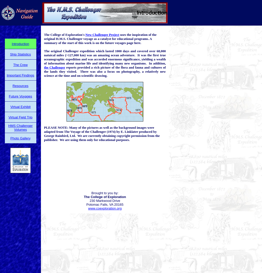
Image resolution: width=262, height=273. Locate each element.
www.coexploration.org (105, 208)
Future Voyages (20, 96)
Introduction (20, 44)
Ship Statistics (20, 54)
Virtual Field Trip (20, 117)
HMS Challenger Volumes (20, 128)
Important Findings (20, 75)
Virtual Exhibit (20, 107)
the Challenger (54, 67)
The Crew (20, 65)
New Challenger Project (102, 35)
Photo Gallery (20, 138)
